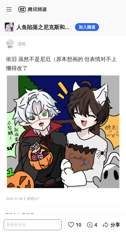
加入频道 (87, 27)
